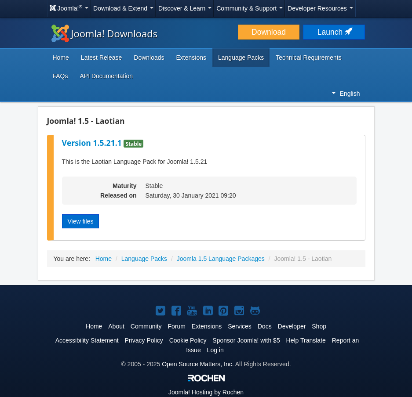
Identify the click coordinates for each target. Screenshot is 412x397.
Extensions (191, 57)
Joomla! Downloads (104, 33)
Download (269, 32)
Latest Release (101, 57)
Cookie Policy (188, 340)
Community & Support (249, 8)
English (346, 93)
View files (81, 221)
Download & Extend (123, 8)
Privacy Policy (144, 340)
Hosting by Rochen (206, 392)
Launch (334, 32)
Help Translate (306, 340)
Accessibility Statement (87, 340)
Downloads (149, 57)
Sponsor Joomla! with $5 (246, 340)
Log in (215, 350)
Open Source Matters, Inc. (197, 364)
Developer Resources (320, 8)
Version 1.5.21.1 (93, 142)
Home (61, 57)
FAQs (60, 75)
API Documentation (106, 75)
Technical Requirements (308, 57)
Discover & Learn (184, 8)
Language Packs (241, 57)
